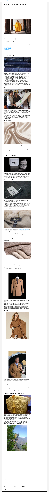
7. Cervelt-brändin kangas (7, 47)
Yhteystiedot (43, 491)
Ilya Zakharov (5, 18)
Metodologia (36, 491)
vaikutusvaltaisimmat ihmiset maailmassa (23, 229)
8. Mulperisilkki (6, 46)
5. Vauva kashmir (6, 49)
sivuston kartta (39, 491)
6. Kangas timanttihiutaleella (7, 48)
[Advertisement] (17, 11)
